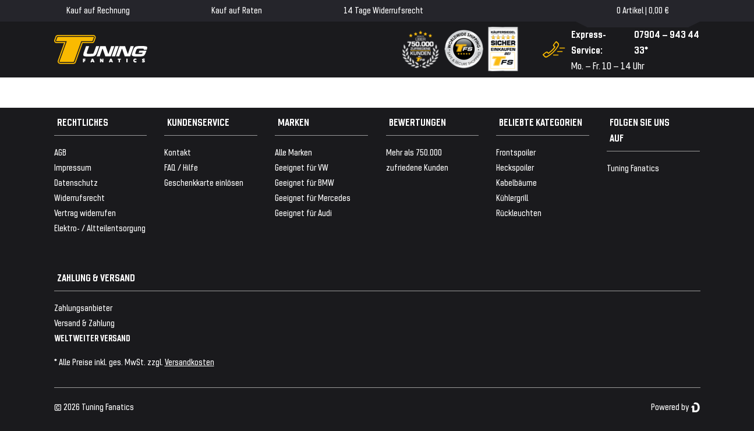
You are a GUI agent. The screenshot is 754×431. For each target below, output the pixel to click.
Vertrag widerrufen (85, 212)
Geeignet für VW (301, 166)
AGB (60, 151)
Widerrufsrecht (79, 197)
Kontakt (177, 151)
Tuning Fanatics (633, 167)
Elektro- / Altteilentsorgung (100, 227)
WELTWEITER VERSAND (92, 337)
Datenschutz (76, 182)
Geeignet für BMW (304, 182)
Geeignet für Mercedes (313, 197)
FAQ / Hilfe (181, 166)
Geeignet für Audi (303, 212)
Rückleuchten (518, 212)
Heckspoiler (515, 166)
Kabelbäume (516, 182)
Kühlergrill (512, 197)
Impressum (72, 166)
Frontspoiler (516, 151)
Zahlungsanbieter (83, 307)
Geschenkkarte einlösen (203, 182)
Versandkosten (189, 361)
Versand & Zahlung (84, 322)
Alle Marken (293, 151)
